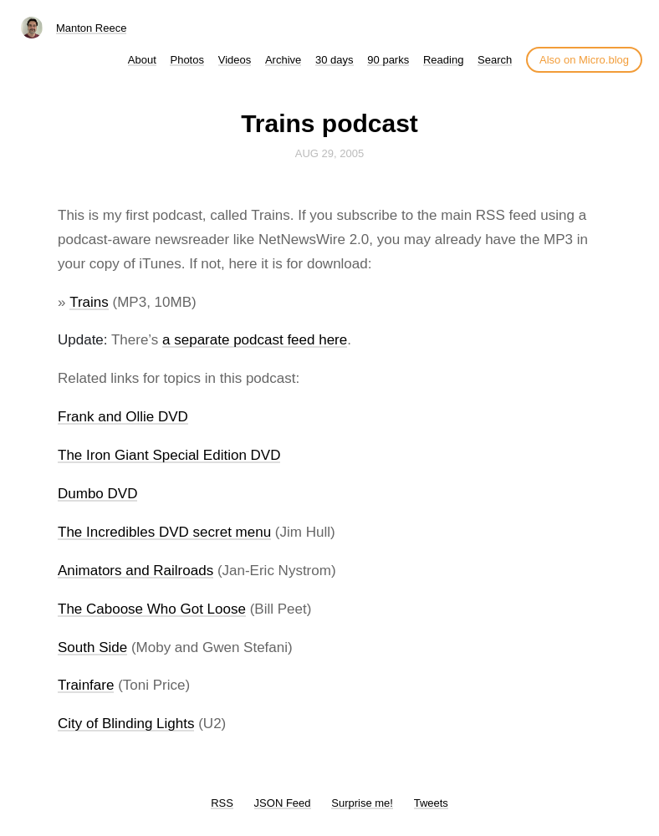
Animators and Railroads (135, 571)
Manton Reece (91, 28)
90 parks (388, 60)
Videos (235, 60)
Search (495, 60)
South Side (92, 647)
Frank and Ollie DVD (123, 417)
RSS (222, 803)
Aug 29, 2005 (329, 153)
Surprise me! (362, 803)
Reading (443, 60)
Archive (283, 60)
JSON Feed (282, 803)
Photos (186, 60)
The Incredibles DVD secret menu (164, 532)
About (142, 60)
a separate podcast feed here (254, 340)
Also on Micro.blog (584, 60)
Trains (89, 302)
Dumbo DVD (97, 494)
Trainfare (86, 685)
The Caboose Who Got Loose (152, 609)
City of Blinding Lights (126, 724)
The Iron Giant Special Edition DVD (169, 455)
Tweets (431, 803)
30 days (334, 60)
